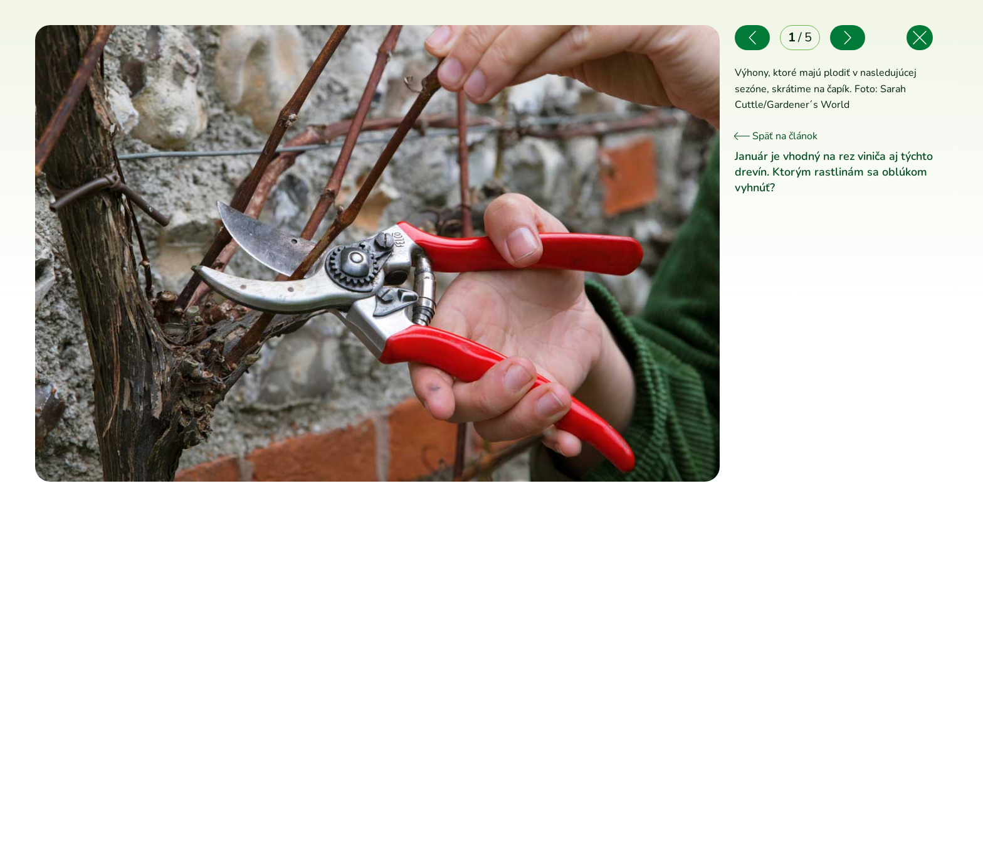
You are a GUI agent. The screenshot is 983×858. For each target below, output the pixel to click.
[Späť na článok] (920, 37)
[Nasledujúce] (548, 253)
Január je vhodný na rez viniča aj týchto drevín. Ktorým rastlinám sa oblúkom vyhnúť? (834, 172)
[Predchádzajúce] (206, 253)
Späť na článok (776, 136)
